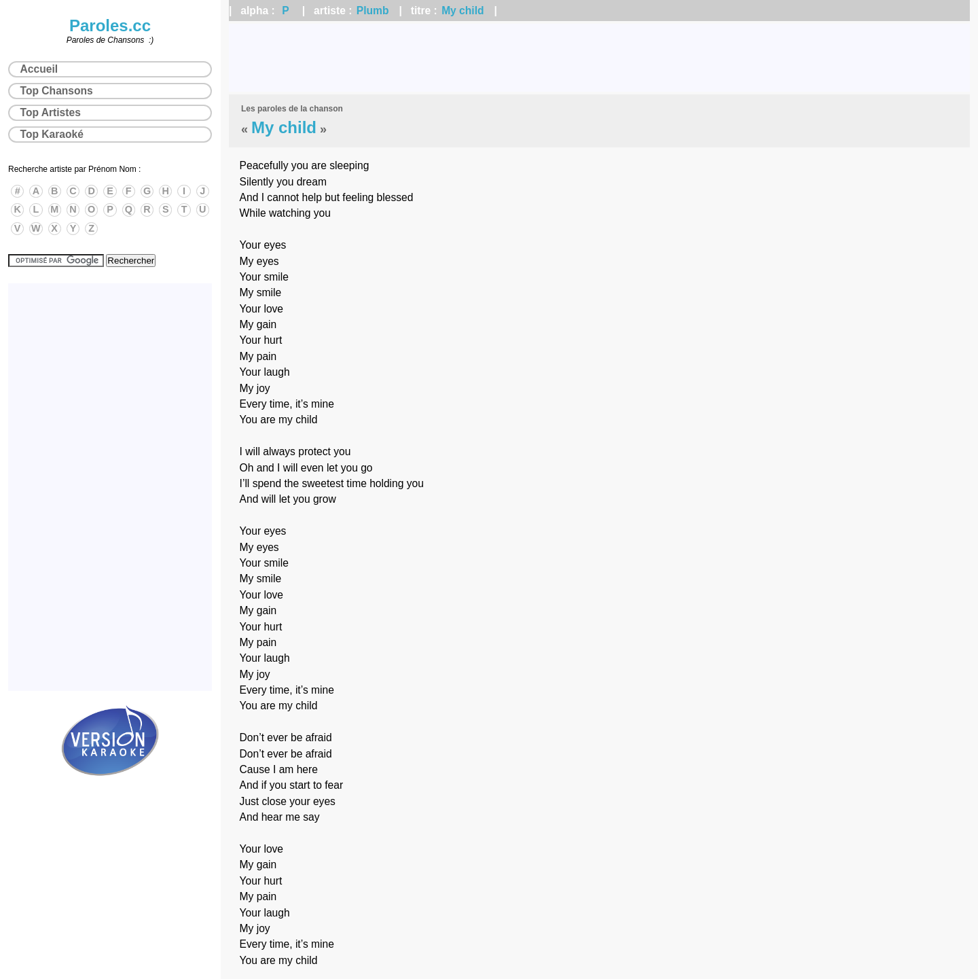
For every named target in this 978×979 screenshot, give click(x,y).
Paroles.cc (110, 25)
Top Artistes (50, 112)
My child (462, 10)
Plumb (373, 10)
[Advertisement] (599, 58)
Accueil (39, 69)
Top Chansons (56, 90)
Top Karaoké (52, 134)
